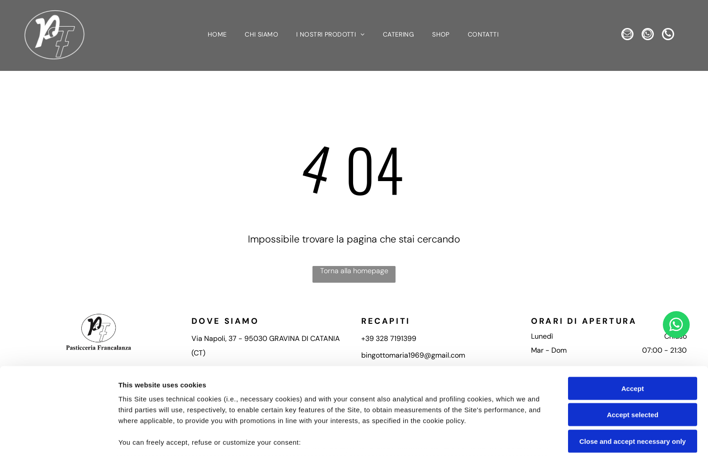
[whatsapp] (647, 35)
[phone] (672, 35)
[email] (623, 35)
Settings (459, 439)
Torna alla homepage (354, 271)
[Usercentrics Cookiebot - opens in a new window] (58, 439)
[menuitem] (217, 35)
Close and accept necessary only (632, 378)
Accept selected (632, 351)
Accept (632, 325)
